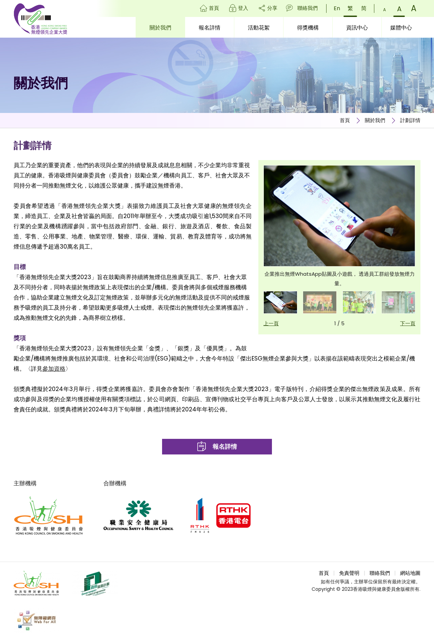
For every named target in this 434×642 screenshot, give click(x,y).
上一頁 (271, 323)
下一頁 (407, 323)
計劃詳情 (410, 120)
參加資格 (53, 369)
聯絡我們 (307, 8)
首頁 (214, 8)
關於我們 (375, 120)
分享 (272, 8)
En (337, 8)
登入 (243, 8)
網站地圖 (410, 573)
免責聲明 (349, 573)
